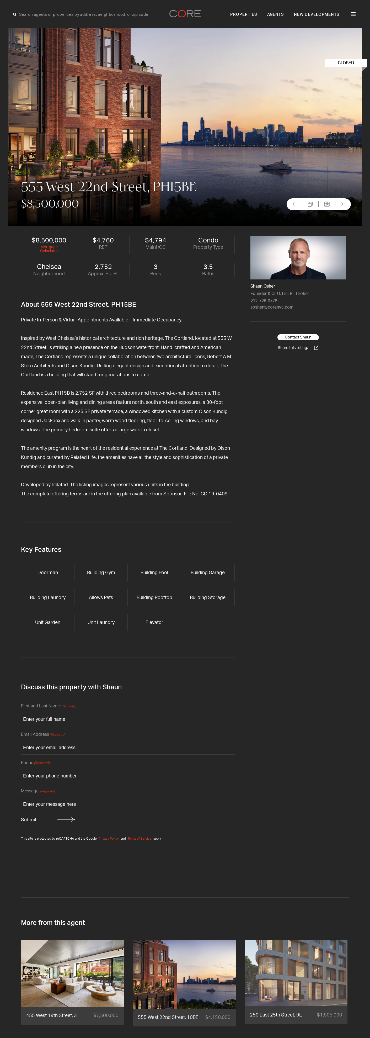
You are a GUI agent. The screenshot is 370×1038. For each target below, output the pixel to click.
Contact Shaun (298, 337)
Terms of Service (140, 838)
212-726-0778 (263, 301)
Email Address (43, 735)
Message (38, 791)
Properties (243, 15)
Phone (35, 763)
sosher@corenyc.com (271, 307)
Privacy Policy (109, 838)
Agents (275, 15)
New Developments (317, 15)
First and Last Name (48, 706)
